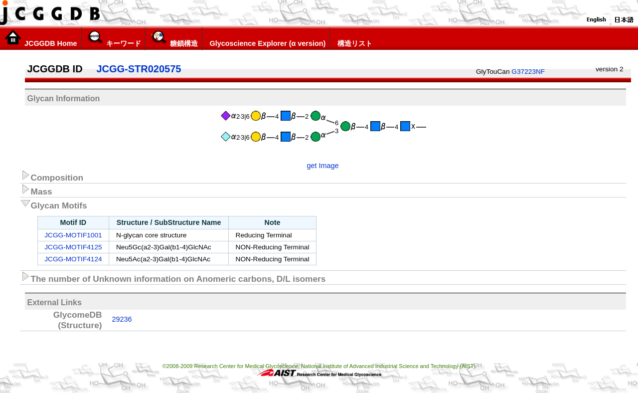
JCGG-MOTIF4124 (73, 259)
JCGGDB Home (40, 38)
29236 (122, 319)
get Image (323, 166)
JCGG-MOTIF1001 (73, 235)
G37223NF (528, 71)
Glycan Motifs (53, 203)
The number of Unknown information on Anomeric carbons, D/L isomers (173, 277)
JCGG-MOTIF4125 (73, 247)
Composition (52, 176)
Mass (36, 190)
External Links (54, 302)
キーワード (113, 38)
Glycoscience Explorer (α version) (266, 38)
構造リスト (353, 38)
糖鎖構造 (174, 38)
